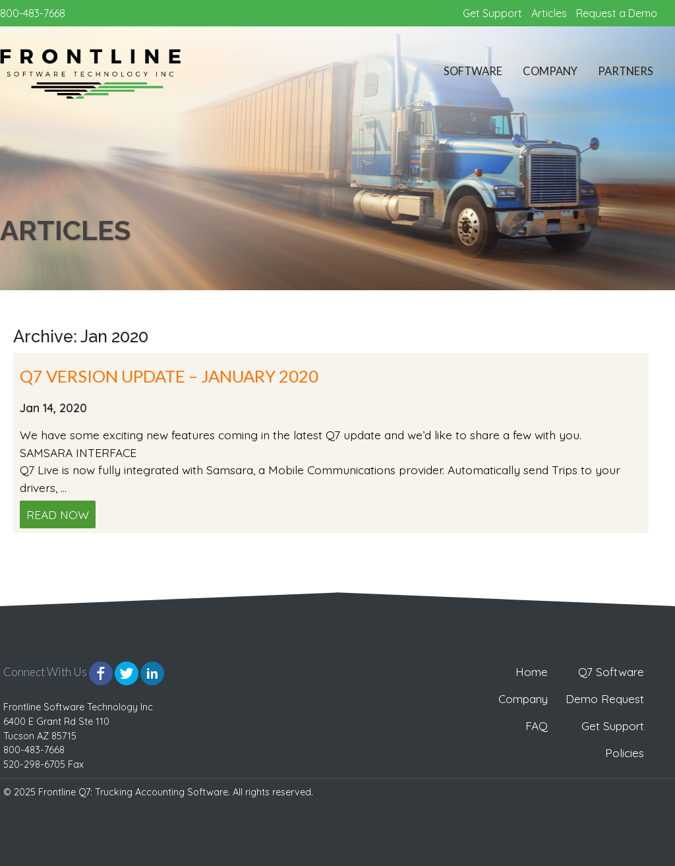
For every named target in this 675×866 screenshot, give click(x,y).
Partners (625, 71)
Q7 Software (611, 672)
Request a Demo (616, 13)
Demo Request (605, 699)
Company (550, 71)
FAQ (536, 726)
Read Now (57, 514)
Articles (549, 13)
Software (473, 71)
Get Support (492, 13)
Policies (624, 753)
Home (531, 672)
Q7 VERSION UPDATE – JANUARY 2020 (169, 376)
